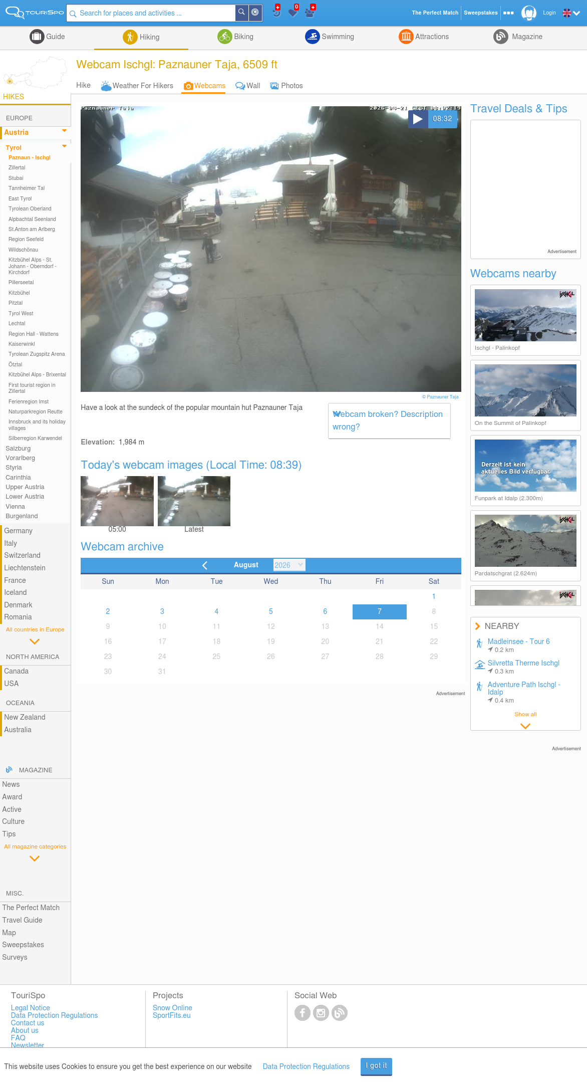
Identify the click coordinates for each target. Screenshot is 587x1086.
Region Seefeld (26, 239)
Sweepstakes (23, 945)
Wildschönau (23, 250)
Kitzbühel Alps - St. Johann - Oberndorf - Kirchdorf (33, 266)
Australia (18, 730)
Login (549, 13)
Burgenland (22, 516)
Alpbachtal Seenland (32, 219)
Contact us (28, 1023)
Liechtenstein (25, 568)
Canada (16, 671)
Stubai (16, 178)
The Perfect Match (31, 908)
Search (249, 13)
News (11, 784)
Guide (55, 37)
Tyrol (14, 148)
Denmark (18, 605)
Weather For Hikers (143, 86)
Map (9, 933)
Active (12, 809)
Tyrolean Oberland (30, 208)
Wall (253, 86)
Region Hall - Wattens (34, 334)
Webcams (209, 86)
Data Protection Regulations (306, 1066)
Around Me (263, 14)
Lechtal (17, 323)
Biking (242, 37)
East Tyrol (20, 198)
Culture (13, 821)
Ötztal (15, 364)
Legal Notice (30, 1008)
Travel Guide (22, 920)
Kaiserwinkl (22, 344)
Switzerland (22, 555)
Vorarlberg (20, 458)
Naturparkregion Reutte (36, 411)
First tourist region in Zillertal (32, 388)
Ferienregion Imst (29, 401)
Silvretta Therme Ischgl (524, 667)
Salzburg (18, 449)
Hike (83, 85)
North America (33, 657)
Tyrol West (21, 313)
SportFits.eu (172, 1015)
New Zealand (24, 717)
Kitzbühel (19, 293)
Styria (14, 468)
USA (11, 684)
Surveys (14, 957)
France (15, 580)
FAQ (18, 1038)
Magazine (526, 37)
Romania (18, 617)
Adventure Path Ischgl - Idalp (524, 693)
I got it (376, 1065)
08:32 (442, 119)
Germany (18, 531)
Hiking (148, 37)
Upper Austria (25, 487)
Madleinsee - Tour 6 (519, 646)
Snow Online (172, 1008)
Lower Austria (25, 497)
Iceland (15, 592)
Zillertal (17, 167)
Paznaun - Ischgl (30, 157)
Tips (9, 834)
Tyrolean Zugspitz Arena (37, 354)
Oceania (20, 703)
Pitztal (16, 303)
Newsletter (28, 1045)
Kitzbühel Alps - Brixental (37, 374)
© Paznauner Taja (441, 397)
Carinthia (18, 478)
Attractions (431, 37)
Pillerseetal (21, 282)
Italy (10, 543)
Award (12, 797)
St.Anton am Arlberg (32, 229)
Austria (16, 132)
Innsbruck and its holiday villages (37, 424)
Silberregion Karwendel (35, 438)
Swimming (337, 37)
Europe (19, 118)
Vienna (15, 507)
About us (25, 1030)
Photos (292, 86)
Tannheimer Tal (27, 188)
